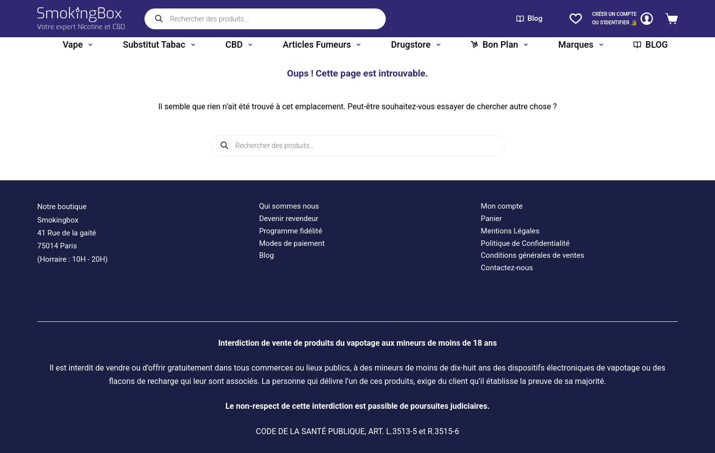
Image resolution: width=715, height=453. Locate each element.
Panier (491, 218)
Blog (529, 18)
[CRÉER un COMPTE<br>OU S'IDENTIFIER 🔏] (622, 18)
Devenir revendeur (289, 218)
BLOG (651, 44)
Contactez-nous (507, 267)
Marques (582, 45)
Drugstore (417, 45)
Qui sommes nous (289, 206)
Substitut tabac (161, 45)
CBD (240, 45)
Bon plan (501, 45)
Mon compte (502, 206)
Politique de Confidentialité (525, 243)
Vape (79, 45)
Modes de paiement (292, 243)
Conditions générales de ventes (532, 255)
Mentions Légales (510, 230)
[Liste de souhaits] (576, 18)
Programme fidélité (290, 230)
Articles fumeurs (324, 45)
